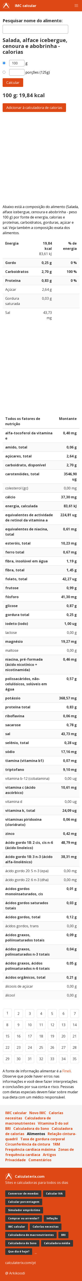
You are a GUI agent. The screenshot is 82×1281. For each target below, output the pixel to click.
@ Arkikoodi (15, 1273)
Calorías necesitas (46, 1227)
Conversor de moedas (23, 1193)
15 (7, 1036)
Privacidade (15, 1159)
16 (19, 1036)
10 (30, 1024)
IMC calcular (25, 5)
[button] (76, 5)
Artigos (49, 1154)
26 (52, 1047)
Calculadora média (57, 1243)
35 (75, 1058)
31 (30, 1058)
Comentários (39, 1159)
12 (52, 1024)
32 (41, 1058)
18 (41, 1036)
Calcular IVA (54, 1193)
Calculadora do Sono (31, 1128)
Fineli (66, 1071)
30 (19, 1058)
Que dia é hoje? (18, 1251)
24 (30, 1047)
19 (52, 1036)
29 (7, 1058)
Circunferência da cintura (27, 1144)
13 (63, 1024)
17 (30, 1036)
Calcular (12, 82)
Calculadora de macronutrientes (31, 1235)
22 (7, 1047)
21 (75, 1036)
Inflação (52, 1218)
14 (75, 1024)
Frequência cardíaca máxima (30, 1149)
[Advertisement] (41, 158)
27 (63, 1047)
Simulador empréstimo (24, 1210)
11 (41, 1024)
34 (63, 1058)
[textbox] (35, 29)
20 (63, 1036)
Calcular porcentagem (23, 1202)
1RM (56, 1144)
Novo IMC (37, 1112)
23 (19, 1047)
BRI (8, 1128)
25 (41, 1047)
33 (52, 1058)
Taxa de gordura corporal (42, 1139)
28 (75, 1047)
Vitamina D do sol (53, 1123)
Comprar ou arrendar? (23, 1218)
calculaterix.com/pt (20, 1262)
